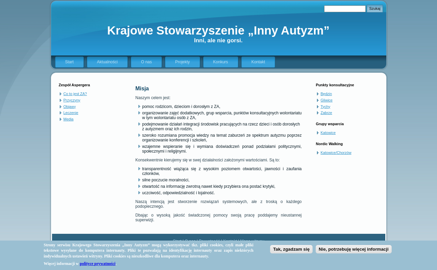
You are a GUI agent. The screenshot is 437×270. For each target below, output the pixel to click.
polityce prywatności (98, 266)
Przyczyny (72, 100)
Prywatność (209, 241)
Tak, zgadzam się (291, 251)
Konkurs (220, 62)
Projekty (182, 62)
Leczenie (71, 113)
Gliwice (327, 100)
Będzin (326, 94)
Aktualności (107, 62)
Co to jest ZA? (75, 94)
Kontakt (258, 62)
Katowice (328, 133)
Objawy (70, 107)
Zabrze (326, 113)
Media (69, 119)
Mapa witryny (252, 241)
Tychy (326, 107)
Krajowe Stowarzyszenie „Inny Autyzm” (218, 30)
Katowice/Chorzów (336, 153)
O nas (146, 62)
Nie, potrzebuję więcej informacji (354, 251)
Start (69, 62)
